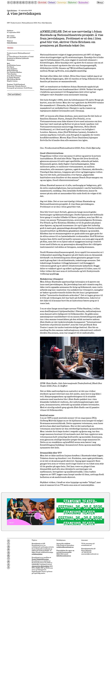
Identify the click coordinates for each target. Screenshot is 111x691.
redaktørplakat (37, 670)
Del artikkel (14, 168)
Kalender (83, 2)
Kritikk (42, 2)
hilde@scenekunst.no (63, 672)
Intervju (61, 2)
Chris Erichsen (12, 10)
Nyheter (72, 2)
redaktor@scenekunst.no (65, 663)
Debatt (51, 2)
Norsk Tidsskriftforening (40, 676)
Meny (100, 2)
